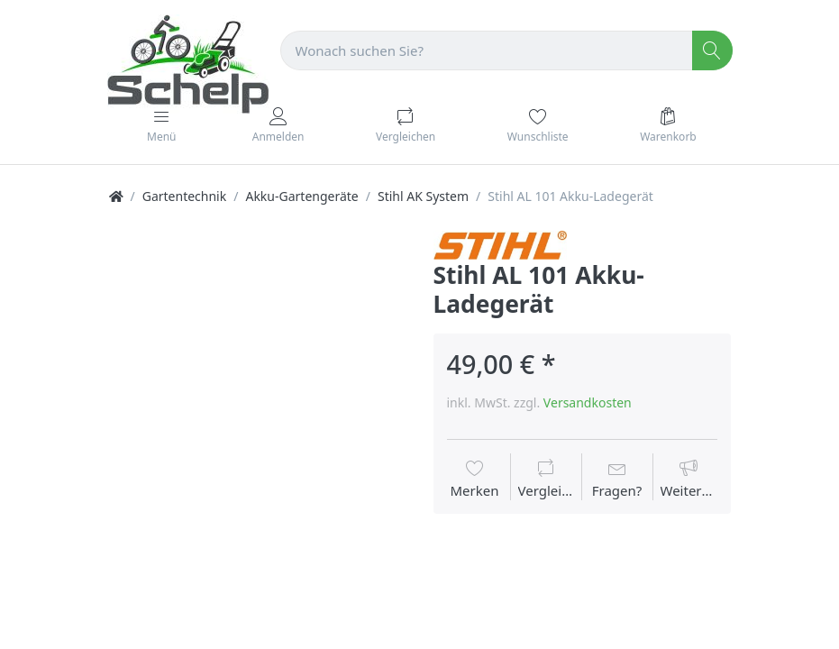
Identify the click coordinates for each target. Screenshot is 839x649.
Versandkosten (587, 402)
